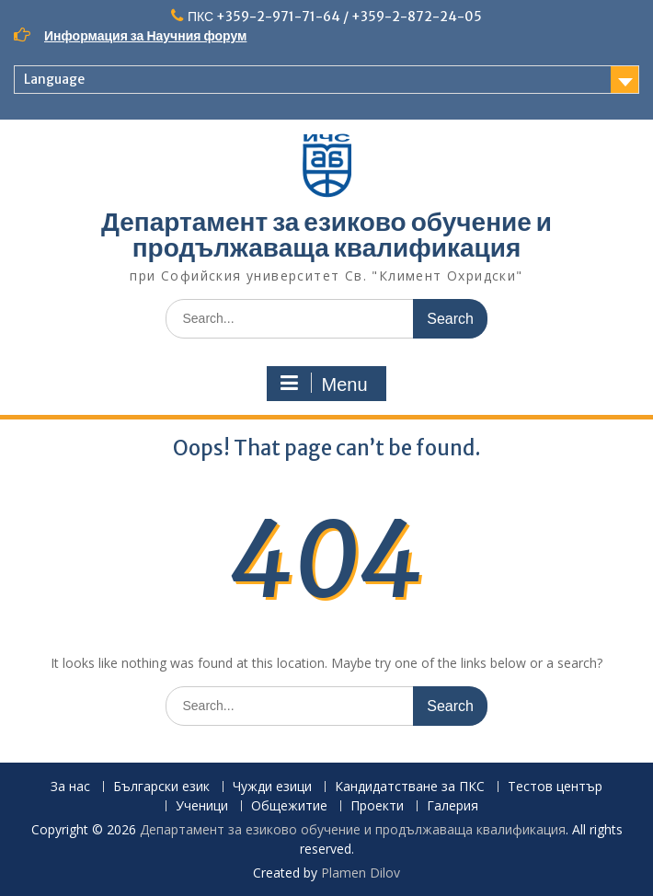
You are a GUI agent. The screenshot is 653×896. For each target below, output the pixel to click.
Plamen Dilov (360, 872)
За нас (70, 787)
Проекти (377, 806)
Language (54, 79)
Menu (324, 384)
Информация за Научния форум (145, 36)
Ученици (202, 806)
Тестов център (555, 787)
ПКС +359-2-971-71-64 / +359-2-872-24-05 (335, 16)
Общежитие (289, 806)
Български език (161, 787)
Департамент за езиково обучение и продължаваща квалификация (326, 234)
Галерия (452, 806)
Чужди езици (272, 787)
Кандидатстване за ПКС (410, 787)
